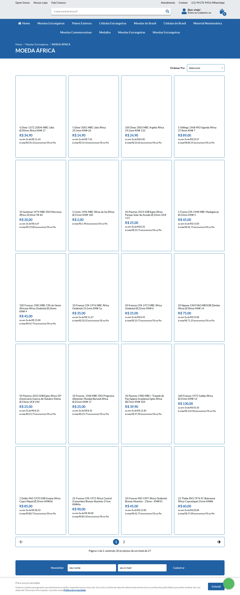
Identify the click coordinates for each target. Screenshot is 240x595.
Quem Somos (22, 2)
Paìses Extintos (82, 23)
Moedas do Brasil (145, 23)
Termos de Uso (77, 534)
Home (26, 23)
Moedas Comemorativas (76, 32)
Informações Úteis (81, 517)
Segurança (74, 538)
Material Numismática (207, 23)
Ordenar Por (177, 67)
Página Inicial (22, 523)
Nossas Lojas (41, 2)
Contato (183, 2)
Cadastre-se (204, 12)
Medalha (105, 32)
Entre (191, 12)
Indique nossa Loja (25, 541)
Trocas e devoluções (80, 526)
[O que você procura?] (167, 11)
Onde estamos (23, 538)
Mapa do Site (22, 530)
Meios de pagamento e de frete (86, 523)
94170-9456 (208, 2)
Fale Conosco (58, 2)
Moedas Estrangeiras (51, 23)
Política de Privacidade (81, 530)
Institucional (23, 517)
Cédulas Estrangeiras (112, 23)
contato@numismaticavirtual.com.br (142, 538)
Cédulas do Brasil (175, 23)
